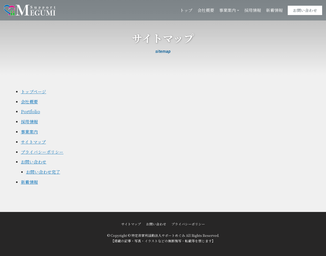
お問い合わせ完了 (43, 172)
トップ (186, 10)
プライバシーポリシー (42, 152)
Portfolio (30, 112)
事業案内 (29, 132)
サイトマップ (33, 142)
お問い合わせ (305, 10)
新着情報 (274, 10)
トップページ (33, 92)
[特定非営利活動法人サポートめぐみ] (30, 10)
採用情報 (252, 10)
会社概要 (206, 10)
